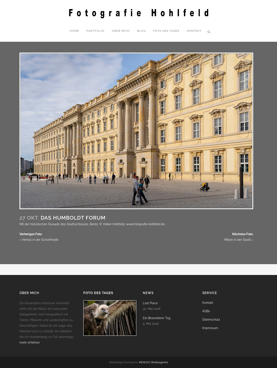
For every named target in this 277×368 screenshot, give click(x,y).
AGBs (206, 311)
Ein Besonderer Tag (157, 318)
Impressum (210, 328)
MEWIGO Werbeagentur (153, 362)
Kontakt (207, 302)
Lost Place (150, 303)
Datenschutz (211, 319)
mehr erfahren (29, 342)
